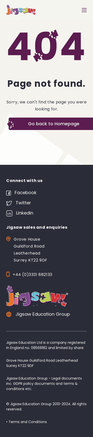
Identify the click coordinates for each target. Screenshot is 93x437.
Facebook (21, 192)
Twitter (18, 203)
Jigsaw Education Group (38, 314)
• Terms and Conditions (26, 421)
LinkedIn (19, 213)
